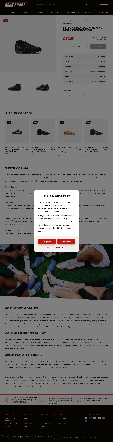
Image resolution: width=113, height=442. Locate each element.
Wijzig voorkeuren (56, 248)
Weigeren (47, 242)
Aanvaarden (66, 242)
